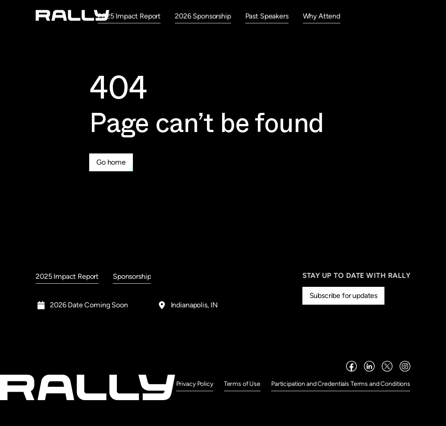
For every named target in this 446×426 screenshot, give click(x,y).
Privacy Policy (194, 384)
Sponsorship (132, 276)
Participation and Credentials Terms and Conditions (340, 384)
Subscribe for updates (344, 295)
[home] (73, 15)
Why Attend (321, 16)
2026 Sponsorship (203, 16)
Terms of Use (242, 384)
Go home (111, 162)
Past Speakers (267, 16)
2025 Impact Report (129, 16)
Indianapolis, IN (194, 305)
